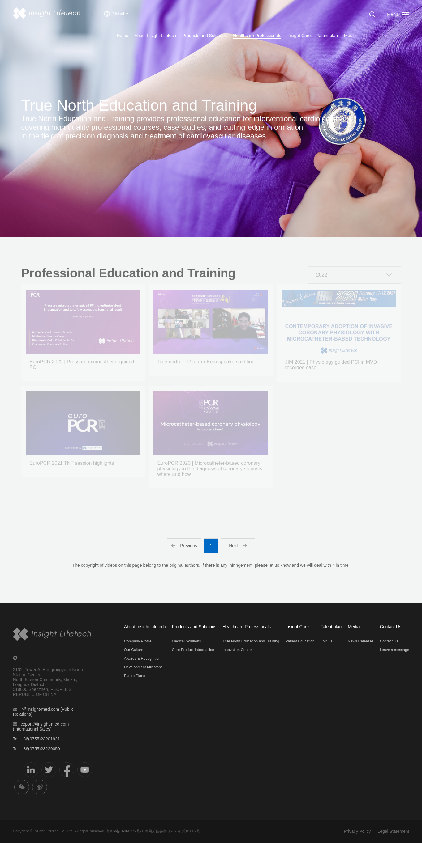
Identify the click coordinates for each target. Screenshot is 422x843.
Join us (327, 641)
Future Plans (134, 676)
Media (350, 35)
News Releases (360, 641)
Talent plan (327, 35)
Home (122, 35)
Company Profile (138, 641)
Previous (184, 545)
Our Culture (133, 650)
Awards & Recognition (142, 658)
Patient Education (299, 641)
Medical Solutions (186, 641)
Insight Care (299, 35)
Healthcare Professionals (257, 35)
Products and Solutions (204, 35)
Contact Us (390, 626)
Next (238, 545)
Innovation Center (237, 650)
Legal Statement (393, 831)
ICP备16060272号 (125, 831)
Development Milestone (143, 667)
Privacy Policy (357, 831)
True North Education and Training (250, 641)
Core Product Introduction (193, 650)
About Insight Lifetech (155, 35)
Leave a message (394, 650)
